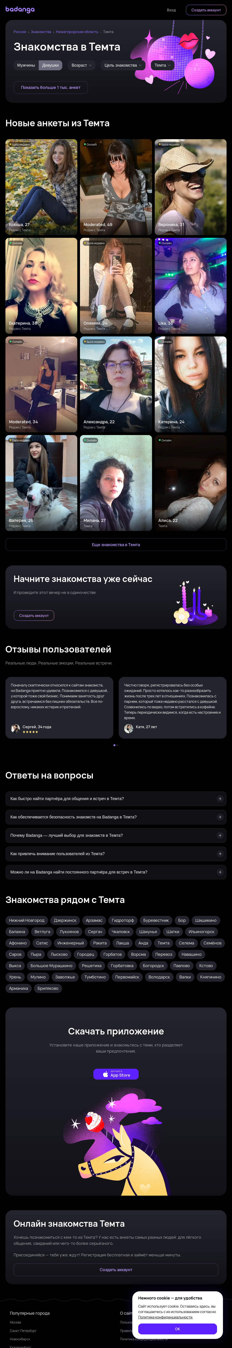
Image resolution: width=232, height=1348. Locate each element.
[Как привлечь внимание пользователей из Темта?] (116, 854)
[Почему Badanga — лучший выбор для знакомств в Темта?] (116, 835)
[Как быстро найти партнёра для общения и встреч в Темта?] (116, 798)
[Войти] (171, 10)
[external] (116, 1074)
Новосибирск (20, 1339)
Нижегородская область (77, 31)
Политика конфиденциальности (144, 1339)
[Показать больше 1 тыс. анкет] (51, 87)
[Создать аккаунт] (206, 10)
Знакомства (41, 31)
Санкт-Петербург (23, 1331)
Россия (20, 31)
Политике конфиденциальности (165, 1317)
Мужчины (26, 65)
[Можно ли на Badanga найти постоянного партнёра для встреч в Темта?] (116, 872)
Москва (15, 1322)
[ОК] (177, 1329)
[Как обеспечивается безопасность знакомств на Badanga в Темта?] (116, 817)
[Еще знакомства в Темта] (116, 544)
